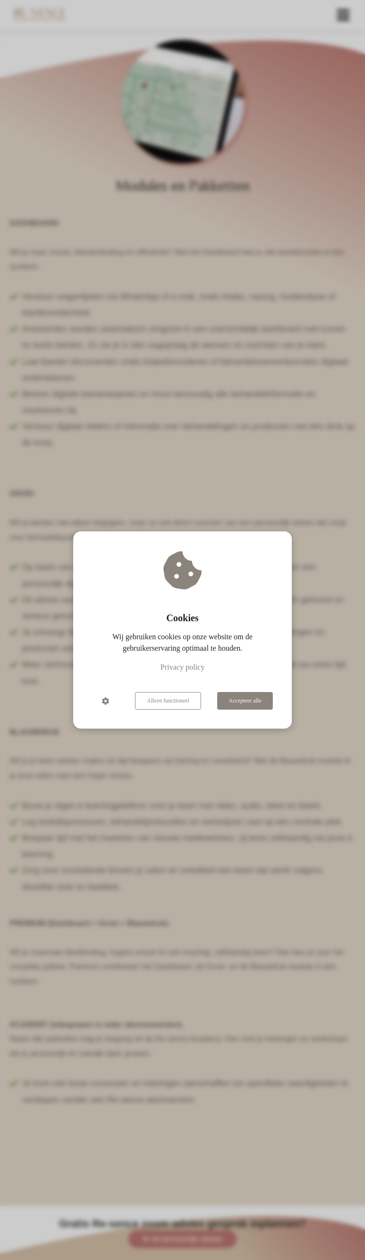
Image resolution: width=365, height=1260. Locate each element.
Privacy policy (183, 667)
